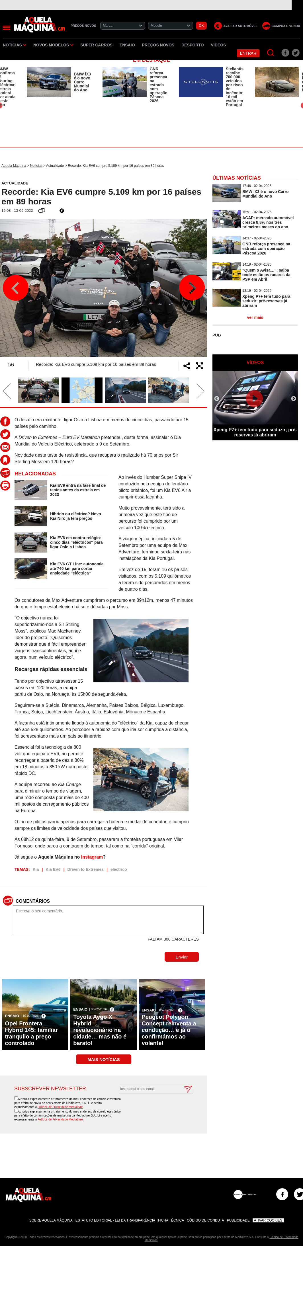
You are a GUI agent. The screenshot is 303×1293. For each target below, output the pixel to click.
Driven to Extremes (85, 869)
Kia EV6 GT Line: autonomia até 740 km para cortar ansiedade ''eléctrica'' (76, 568)
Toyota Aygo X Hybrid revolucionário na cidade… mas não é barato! (99, 1030)
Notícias (14, 45)
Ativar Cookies (268, 1220)
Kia (36, 869)
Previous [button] (15, 288)
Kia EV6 (53, 869)
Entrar (248, 53)
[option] (59, 82)
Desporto (192, 45)
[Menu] (6, 27)
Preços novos (158, 45)
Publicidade (238, 1220)
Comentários (33, 901)
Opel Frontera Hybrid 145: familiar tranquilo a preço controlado (31, 1033)
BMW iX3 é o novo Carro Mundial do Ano (82, 82)
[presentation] (150, 1107)
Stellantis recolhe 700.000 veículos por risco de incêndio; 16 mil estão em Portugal (234, 87)
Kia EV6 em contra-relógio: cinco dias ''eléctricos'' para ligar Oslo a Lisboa (76, 542)
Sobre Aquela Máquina (51, 1220)
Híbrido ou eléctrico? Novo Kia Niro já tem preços (75, 516)
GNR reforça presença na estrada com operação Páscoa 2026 (158, 85)
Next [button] (191, 288)
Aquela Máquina (13, 166)
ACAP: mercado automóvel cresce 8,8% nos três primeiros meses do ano (268, 222)
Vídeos (218, 45)
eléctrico (118, 869)
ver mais (255, 317)
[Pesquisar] (271, 53)
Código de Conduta (205, 1220)
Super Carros (96, 45)
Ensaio (127, 45)
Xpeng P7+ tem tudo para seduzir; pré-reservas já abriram (266, 301)
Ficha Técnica (171, 1220)
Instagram (92, 857)
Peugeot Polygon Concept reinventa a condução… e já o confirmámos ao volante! (169, 1030)
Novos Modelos (53, 45)
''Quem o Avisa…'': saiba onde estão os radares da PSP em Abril (266, 275)
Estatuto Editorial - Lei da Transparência (115, 1220)
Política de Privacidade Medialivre (60, 1107)
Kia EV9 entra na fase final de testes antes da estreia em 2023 (78, 490)
